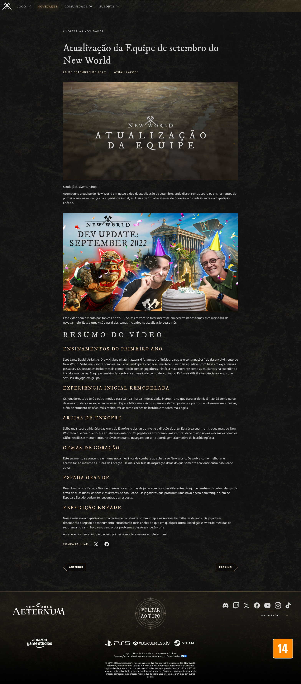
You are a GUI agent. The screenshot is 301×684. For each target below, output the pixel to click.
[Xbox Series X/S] (151, 643)
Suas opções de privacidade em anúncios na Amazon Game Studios (150, 656)
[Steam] (184, 643)
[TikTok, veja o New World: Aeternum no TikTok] (288, 605)
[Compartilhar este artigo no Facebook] (107, 544)
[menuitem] (24, 6)
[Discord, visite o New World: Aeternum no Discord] (225, 605)
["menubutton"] (24, 6)
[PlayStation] (117, 643)
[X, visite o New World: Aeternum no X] (246, 605)
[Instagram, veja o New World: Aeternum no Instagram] (278, 605)
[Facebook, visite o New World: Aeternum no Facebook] (257, 605)
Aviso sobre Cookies (166, 653)
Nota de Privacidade (143, 653)
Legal (127, 653)
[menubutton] (274, 615)
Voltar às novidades (84, 31)
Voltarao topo (150, 613)
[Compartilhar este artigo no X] (96, 544)
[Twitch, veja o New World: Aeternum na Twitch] (236, 605)
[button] (150, 131)
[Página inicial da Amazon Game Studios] (39, 644)
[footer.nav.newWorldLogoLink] (38, 609)
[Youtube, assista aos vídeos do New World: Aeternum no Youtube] (267, 605)
